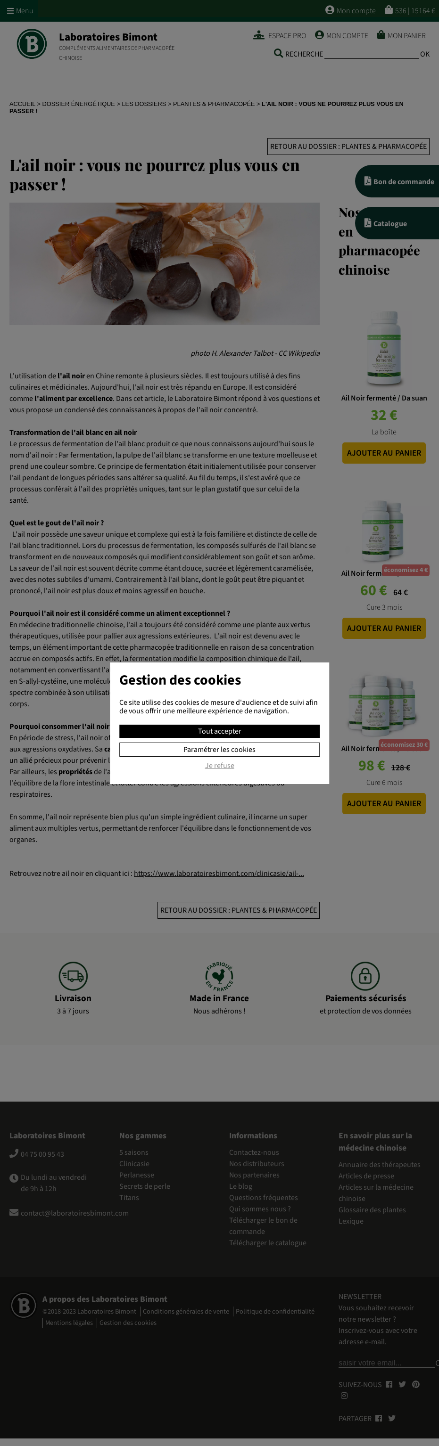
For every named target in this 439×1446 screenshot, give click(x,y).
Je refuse (219, 766)
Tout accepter (219, 731)
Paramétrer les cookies (219, 749)
